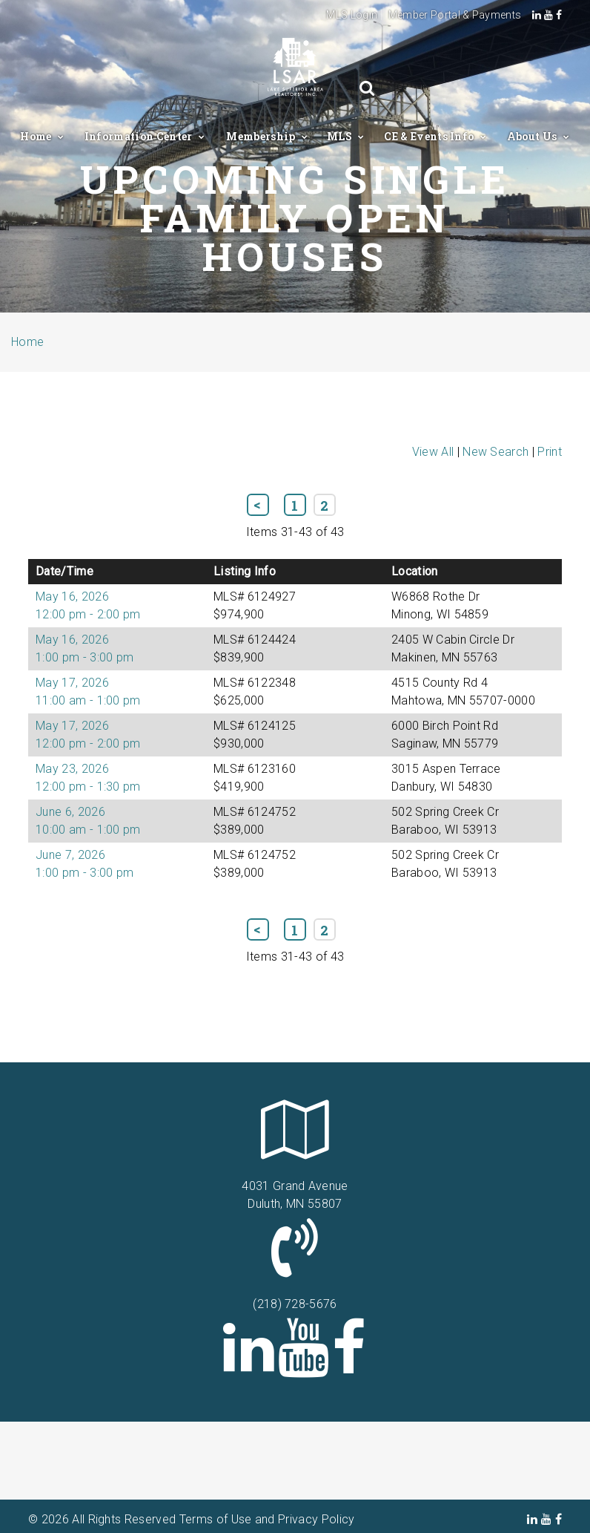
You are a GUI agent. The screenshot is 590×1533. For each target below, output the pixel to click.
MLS (340, 136)
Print (549, 452)
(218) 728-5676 (295, 1304)
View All (433, 452)
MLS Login (351, 15)
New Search (495, 452)
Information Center (139, 136)
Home (37, 136)
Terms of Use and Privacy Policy (267, 1519)
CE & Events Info (430, 136)
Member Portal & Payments (455, 15)
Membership (262, 136)
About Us (533, 136)
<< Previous (258, 505)
